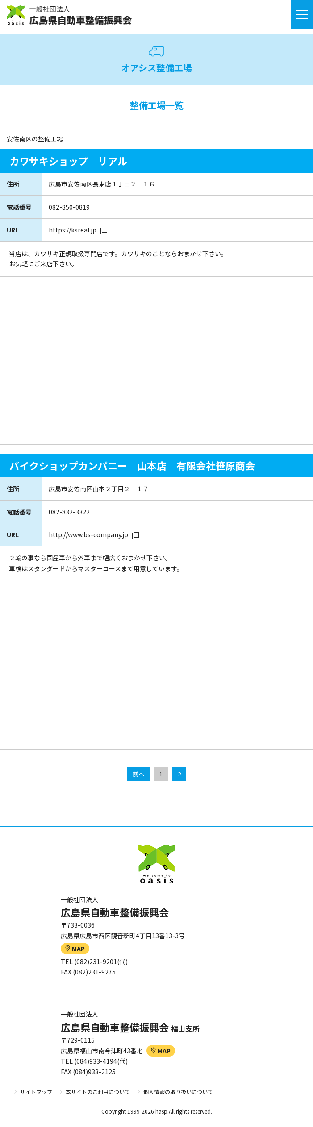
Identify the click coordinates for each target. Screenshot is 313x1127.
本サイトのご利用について (98, 1091)
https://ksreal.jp (72, 229)
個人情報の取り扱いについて (178, 1091)
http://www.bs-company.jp (88, 534)
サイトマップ (36, 1091)
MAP (75, 948)
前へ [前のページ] (138, 774)
